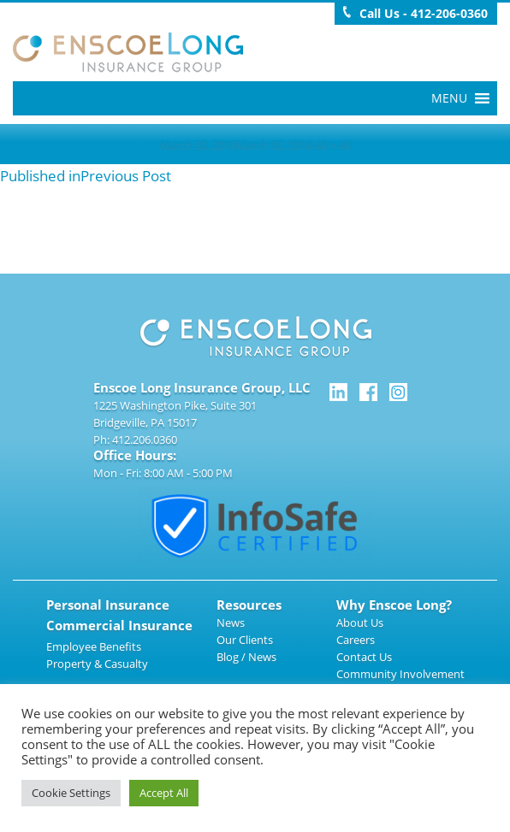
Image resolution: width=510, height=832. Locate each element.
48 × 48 (332, 143)
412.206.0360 (144, 439)
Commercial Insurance (119, 625)
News (230, 622)
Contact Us (364, 656)
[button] (449, 98)
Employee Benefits (93, 646)
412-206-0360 (449, 13)
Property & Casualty (97, 663)
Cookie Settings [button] (71, 792)
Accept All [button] (163, 792)
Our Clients (244, 639)
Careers (355, 639)
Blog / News (246, 656)
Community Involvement (400, 674)
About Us (359, 622)
